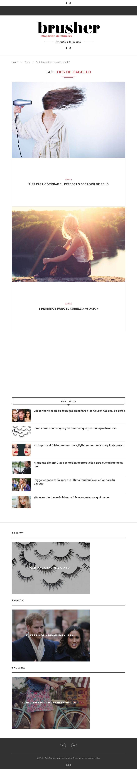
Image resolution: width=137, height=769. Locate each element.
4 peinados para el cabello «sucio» (68, 308)
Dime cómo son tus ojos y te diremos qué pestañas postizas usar (75, 428)
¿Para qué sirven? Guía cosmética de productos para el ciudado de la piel (78, 464)
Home (15, 62)
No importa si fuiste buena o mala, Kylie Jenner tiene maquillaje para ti (79, 445)
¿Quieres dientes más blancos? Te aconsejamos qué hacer (71, 497)
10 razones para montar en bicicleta (52, 702)
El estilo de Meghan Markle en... (52, 635)
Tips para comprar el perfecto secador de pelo (68, 184)
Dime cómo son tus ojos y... (51, 568)
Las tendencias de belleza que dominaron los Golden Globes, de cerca (79, 410)
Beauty (68, 179)
